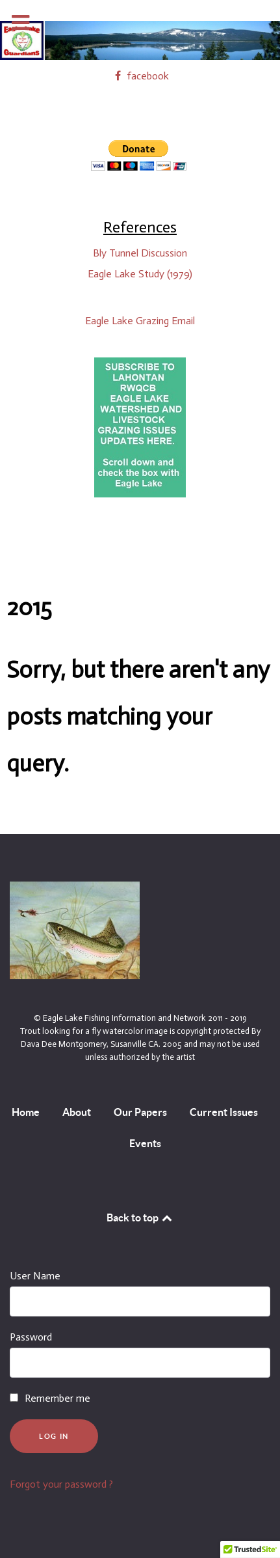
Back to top (140, 1217)
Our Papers (140, 1112)
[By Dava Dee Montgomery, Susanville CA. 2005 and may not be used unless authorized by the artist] (75, 929)
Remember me (57, 1398)
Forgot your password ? (61, 1484)
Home (26, 1112)
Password (31, 1337)
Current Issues (224, 1112)
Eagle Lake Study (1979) (140, 274)
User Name (35, 1276)
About (76, 1112)
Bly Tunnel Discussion (140, 253)
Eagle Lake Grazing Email (140, 320)
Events (145, 1143)
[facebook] (140, 76)
